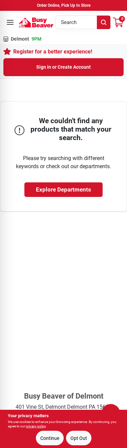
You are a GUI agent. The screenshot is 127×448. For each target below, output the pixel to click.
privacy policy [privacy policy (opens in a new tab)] (36, 426)
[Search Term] (83, 22)
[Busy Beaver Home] (36, 22)
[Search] (103, 22)
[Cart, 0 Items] (118, 22)
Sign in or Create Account (63, 67)
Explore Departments (63, 189)
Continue (49, 438)
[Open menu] (10, 22)
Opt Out (78, 438)
